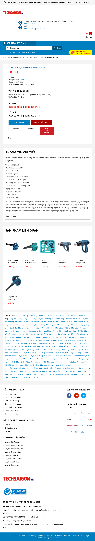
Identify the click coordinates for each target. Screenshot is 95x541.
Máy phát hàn (49, 356)
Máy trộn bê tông (44, 319)
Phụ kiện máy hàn (61, 353)
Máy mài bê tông (16, 319)
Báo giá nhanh (46, 131)
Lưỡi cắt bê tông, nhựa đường (36, 374)
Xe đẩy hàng (19, 371)
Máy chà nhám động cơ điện (20, 337)
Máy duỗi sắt (83, 322)
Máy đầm (60, 325)
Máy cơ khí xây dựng (25, 315)
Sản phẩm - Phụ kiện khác (14, 374)
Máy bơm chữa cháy (16, 365)
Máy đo (18, 331)
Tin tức (7, 425)
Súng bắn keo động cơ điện (65, 337)
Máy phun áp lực (77, 349)
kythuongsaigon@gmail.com (19, 520)
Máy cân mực (76, 328)
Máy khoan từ (53, 315)
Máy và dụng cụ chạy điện (32, 331)
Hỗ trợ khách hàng (12, 401)
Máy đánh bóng (20, 368)
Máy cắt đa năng (24, 328)
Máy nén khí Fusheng (75, 359)
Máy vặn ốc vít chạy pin (27, 346)
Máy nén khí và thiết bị (64, 356)
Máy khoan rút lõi (66, 315)
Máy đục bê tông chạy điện (64, 334)
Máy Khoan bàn (40, 315)
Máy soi (42, 340)
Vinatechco (56, 538)
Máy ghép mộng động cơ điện (75, 340)
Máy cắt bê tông (58, 319)
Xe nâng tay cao (45, 371)
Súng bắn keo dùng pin (75, 346)
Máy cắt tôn (36, 328)
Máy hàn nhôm (47, 353)
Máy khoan (79, 365)
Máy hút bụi (75, 374)
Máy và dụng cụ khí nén (64, 365)
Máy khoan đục (15, 353)
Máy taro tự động (38, 325)
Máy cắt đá (13, 328)
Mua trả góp (41, 122)
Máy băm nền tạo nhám (24, 322)
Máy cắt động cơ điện (45, 334)
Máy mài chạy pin (81, 343)
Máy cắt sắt (38, 322)
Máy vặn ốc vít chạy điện (14, 343)
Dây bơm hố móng (32, 365)
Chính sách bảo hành (13, 404)
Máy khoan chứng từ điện (73, 331)
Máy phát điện (41, 349)
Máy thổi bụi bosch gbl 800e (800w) (12, 299)
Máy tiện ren (25, 325)
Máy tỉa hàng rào (30, 343)
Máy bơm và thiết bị (38, 362)
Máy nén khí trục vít (81, 356)
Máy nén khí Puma (59, 359)
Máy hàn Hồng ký (76, 353)
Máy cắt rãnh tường (12, 325)
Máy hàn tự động (36, 356)
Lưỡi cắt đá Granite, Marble (59, 374)
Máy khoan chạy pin (66, 343)
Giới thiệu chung (11, 428)
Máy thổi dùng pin (58, 346)
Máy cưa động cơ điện (27, 334)
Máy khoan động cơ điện (53, 331)
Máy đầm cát (80, 368)
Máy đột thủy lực (72, 325)
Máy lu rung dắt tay (31, 377)
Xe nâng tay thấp (31, 371)
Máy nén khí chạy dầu (31, 359)
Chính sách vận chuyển (13, 397)
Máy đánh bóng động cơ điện (43, 337)
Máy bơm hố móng (47, 365)
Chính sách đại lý (11, 394)
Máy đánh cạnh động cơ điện (26, 340)
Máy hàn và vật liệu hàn (31, 353)
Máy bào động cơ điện (54, 340)
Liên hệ (7, 431)
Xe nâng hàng (17, 377)
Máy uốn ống (72, 322)
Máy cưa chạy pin (43, 346)
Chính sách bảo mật (12, 410)
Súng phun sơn (68, 368)
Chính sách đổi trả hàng (13, 414)
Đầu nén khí (45, 359)
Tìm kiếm (57, 48)
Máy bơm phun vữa (73, 319)
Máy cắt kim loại (48, 328)
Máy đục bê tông (30, 319)
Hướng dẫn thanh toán (13, 407)
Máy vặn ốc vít (32, 368)
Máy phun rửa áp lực (68, 362)
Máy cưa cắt (43, 368)
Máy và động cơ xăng (26, 349)
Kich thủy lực (57, 371)
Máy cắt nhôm (49, 322)
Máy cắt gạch (51, 325)
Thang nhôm (81, 371)
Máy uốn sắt (60, 322)
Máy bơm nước (52, 362)
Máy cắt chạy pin (11, 346)
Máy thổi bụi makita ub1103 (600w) (30, 262)
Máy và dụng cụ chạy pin (48, 343)
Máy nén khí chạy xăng (13, 359)
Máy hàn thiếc (23, 356)
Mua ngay (19, 122)
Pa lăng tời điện (69, 371)
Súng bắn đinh (55, 368)
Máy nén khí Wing (23, 362)
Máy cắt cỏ (52, 349)
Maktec (22, 80)
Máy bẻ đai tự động (62, 328)
